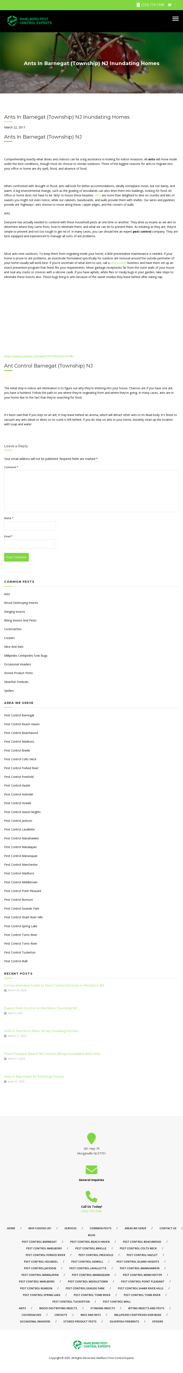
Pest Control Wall (15, 961)
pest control (118, 263)
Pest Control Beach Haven (22, 724)
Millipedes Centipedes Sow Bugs (26, 655)
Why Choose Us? (39, 1228)
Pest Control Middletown (21, 882)
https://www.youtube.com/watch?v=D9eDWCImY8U (39, 356)
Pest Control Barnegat (19, 715)
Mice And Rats (13, 647)
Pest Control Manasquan (21, 856)
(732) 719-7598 (150, 5)
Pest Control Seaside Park (21, 908)
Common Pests (100, 1228)
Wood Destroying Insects (21, 603)
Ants (98, 195)
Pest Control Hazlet (17, 785)
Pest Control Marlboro (19, 741)
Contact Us (168, 1228)
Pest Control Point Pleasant (22, 891)
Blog (91, 1235)
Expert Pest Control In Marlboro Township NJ (40, 1008)
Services (71, 1228)
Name (8, 518)
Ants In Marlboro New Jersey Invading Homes (41, 1031)
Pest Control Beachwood (21, 733)
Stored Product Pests (18, 673)
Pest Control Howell (17, 803)
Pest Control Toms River (20, 935)
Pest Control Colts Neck (20, 759)
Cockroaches (13, 629)
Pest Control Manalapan (20, 847)
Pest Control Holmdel (18, 794)
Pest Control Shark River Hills (23, 917)
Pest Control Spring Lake (20, 926)
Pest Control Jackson (18, 821)
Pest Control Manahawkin (21, 838)
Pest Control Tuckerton (19, 952)
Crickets (9, 638)
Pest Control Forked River (21, 768)
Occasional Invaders (17, 664)
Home (11, 1228)
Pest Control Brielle (17, 750)
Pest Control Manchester (21, 865)
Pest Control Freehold (19, 777)
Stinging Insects (14, 612)
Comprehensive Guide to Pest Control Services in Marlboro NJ (54, 985)
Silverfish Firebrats (16, 682)
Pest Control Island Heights (22, 812)
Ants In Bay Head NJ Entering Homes (34, 1076)
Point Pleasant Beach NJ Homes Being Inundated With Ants (52, 1054)
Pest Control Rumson (18, 900)
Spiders (9, 691)
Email (8, 536)
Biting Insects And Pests (20, 620)
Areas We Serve (135, 1228)
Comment (11, 467)
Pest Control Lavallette (19, 829)
